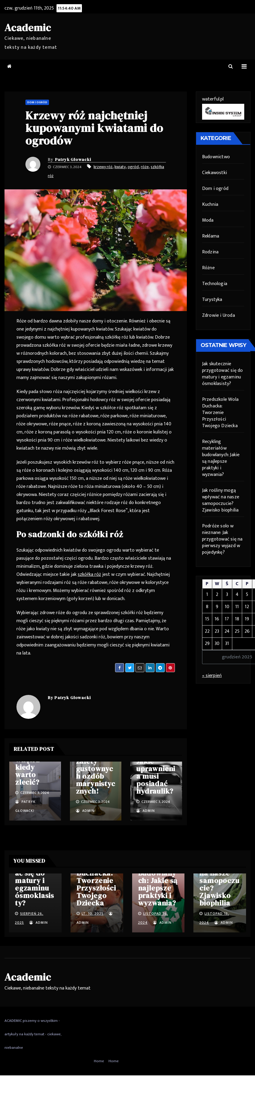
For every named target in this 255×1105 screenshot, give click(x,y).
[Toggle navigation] (244, 66)
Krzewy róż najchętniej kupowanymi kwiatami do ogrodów (94, 128)
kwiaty (120, 166)
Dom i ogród (37, 102)
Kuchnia (210, 204)
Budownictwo (216, 157)
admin (85, 811)
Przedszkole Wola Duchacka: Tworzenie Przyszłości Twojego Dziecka (220, 412)
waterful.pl (213, 99)
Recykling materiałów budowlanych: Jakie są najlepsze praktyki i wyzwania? (221, 458)
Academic (27, 27)
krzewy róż (103, 166)
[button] (230, 67)
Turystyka (212, 300)
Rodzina (210, 252)
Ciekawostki (214, 173)
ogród (133, 166)
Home (99, 1061)
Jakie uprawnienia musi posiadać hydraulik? (155, 776)
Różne (208, 268)
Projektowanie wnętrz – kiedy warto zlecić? (33, 763)
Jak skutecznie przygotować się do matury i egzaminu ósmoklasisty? (222, 374)
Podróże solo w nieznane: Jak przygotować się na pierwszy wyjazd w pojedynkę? (222, 539)
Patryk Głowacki (73, 159)
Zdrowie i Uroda (218, 315)
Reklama (210, 236)
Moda (208, 220)
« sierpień (212, 676)
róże (145, 166)
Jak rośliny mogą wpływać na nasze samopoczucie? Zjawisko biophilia (220, 500)
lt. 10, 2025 (92, 914)
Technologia (214, 284)
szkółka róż (89, 574)
